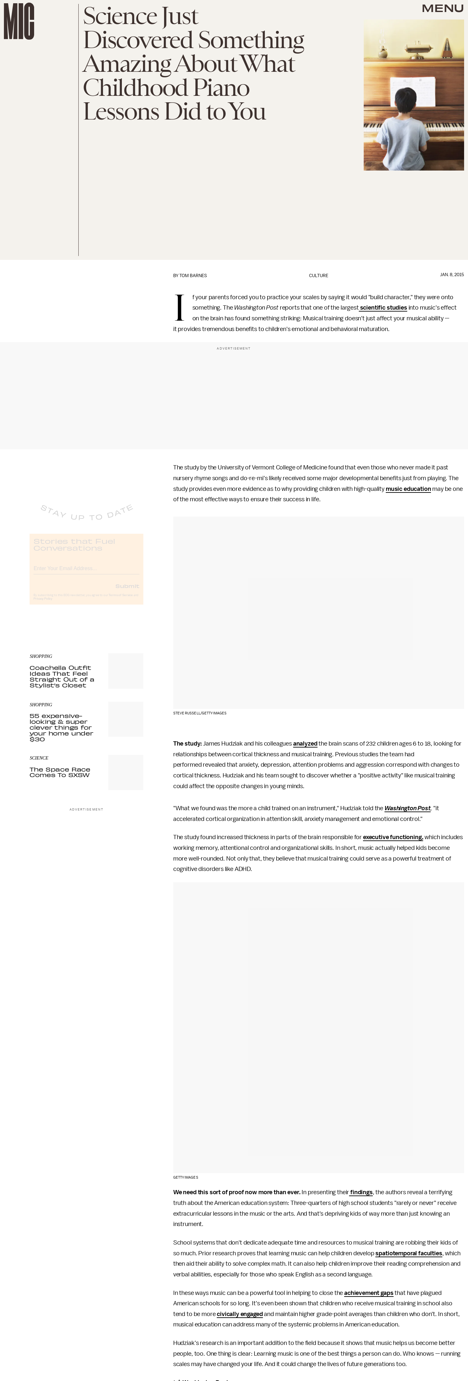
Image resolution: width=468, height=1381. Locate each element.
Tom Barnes (193, 275)
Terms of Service (121, 600)
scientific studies (383, 307)
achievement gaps (368, 1293)
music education (408, 489)
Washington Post (407, 808)
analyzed (305, 743)
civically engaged (240, 1314)
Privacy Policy (42, 604)
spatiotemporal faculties (408, 1253)
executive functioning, (393, 837)
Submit (127, 591)
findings (361, 1192)
